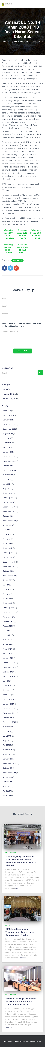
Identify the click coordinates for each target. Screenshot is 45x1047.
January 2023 (8, 557)
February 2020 (8, 699)
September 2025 (9, 429)
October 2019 (8, 718)
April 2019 (7, 745)
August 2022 (8, 580)
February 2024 (8, 498)
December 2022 (9, 562)
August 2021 (8, 626)
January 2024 (8, 502)
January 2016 (8, 759)
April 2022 (7, 598)
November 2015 (9, 763)
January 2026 (8, 420)
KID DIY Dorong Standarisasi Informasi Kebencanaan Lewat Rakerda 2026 (21, 1001)
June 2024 (7, 484)
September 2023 (9, 521)
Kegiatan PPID (17, 260)
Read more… (20, 888)
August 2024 (8, 475)
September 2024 (9, 470)
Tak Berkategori (9, 398)
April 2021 (7, 644)
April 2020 (7, 695)
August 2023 (8, 525)
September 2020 (9, 676)
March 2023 (7, 548)
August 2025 (8, 434)
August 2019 (8, 727)
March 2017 (7, 754)
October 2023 (8, 516)
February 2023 (8, 553)
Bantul (38, 1041)
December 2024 (9, 456)
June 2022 (7, 589)
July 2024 (7, 479)
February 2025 (8, 447)
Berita (5, 389)
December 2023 (9, 507)
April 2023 (7, 544)
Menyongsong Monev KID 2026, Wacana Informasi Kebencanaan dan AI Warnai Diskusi (21, 861)
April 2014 (7, 791)
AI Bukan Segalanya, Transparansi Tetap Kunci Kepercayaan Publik (19, 932)
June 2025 (7, 443)
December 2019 (9, 709)
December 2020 (9, 663)
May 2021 (6, 640)
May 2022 (6, 594)
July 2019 (7, 731)
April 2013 (7, 796)
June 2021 (7, 635)
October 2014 (8, 782)
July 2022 (7, 585)
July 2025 (7, 438)
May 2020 (6, 690)
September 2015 (9, 773)
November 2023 (9, 511)
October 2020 (8, 672)
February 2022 (8, 608)
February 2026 (8, 415)
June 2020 (7, 686)
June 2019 (7, 736)
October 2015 (8, 768)
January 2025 (8, 452)
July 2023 (7, 530)
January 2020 (8, 704)
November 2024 (9, 461)
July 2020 (7, 681)
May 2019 (6, 741)
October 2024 (8, 466)
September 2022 (9, 576)
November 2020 (9, 667)
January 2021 (8, 658)
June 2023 (7, 534)
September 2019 (9, 722)
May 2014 (6, 786)
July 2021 (7, 631)
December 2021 (9, 612)
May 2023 (6, 539)
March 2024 (7, 493)
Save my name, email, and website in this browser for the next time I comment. (21, 324)
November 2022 (9, 566)
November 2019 (9, 713)
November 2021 (9, 617)
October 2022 (8, 571)
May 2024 (6, 489)
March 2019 (7, 750)
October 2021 (8, 621)
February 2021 (8, 653)
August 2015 (8, 777)
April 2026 (7, 411)
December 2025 (9, 424)
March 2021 (7, 649)
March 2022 (7, 603)
